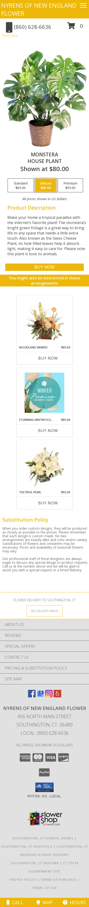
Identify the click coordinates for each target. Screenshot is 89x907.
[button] (75, 27)
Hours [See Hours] (74, 902)
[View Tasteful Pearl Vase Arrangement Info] (44, 465)
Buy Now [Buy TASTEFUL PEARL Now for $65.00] (48, 503)
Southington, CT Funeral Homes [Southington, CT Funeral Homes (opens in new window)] (43, 838)
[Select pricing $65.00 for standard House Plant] (20, 185)
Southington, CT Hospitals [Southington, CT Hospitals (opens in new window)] (27, 846)
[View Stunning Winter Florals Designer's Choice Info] (44, 393)
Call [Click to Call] (15, 902)
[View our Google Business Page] (40, 696)
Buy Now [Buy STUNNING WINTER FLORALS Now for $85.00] (48, 430)
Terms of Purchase (59, 879)
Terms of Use (44, 888)
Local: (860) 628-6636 (45, 733)
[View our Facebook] (32, 696)
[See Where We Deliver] (45, 610)
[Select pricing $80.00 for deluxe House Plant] (45, 185)
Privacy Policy (23, 879)
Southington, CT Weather (34, 863)
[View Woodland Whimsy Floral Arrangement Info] (44, 320)
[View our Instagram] (49, 696)
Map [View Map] (45, 902)
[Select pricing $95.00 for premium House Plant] (70, 185)
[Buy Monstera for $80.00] (44, 267)
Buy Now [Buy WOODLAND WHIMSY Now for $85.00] (48, 358)
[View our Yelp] (57, 696)
